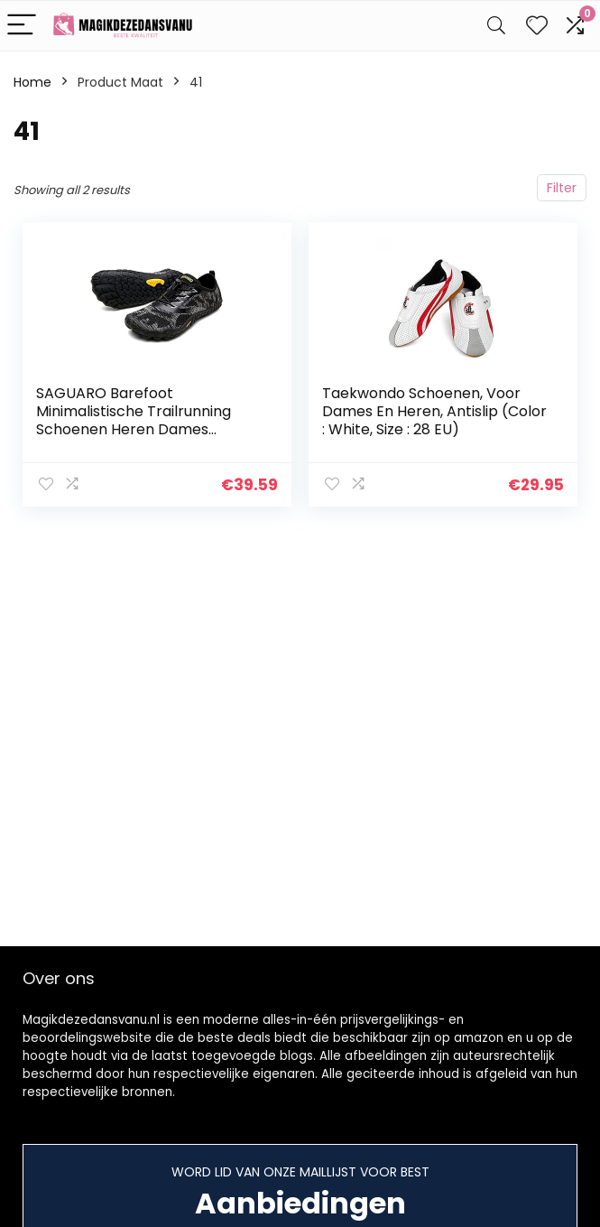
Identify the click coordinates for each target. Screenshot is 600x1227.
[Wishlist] (537, 25)
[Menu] (21, 26)
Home (32, 82)
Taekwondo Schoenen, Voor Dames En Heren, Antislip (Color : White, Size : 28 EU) (434, 411)
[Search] (496, 26)
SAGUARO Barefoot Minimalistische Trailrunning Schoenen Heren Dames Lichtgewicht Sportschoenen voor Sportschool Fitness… (138, 429)
